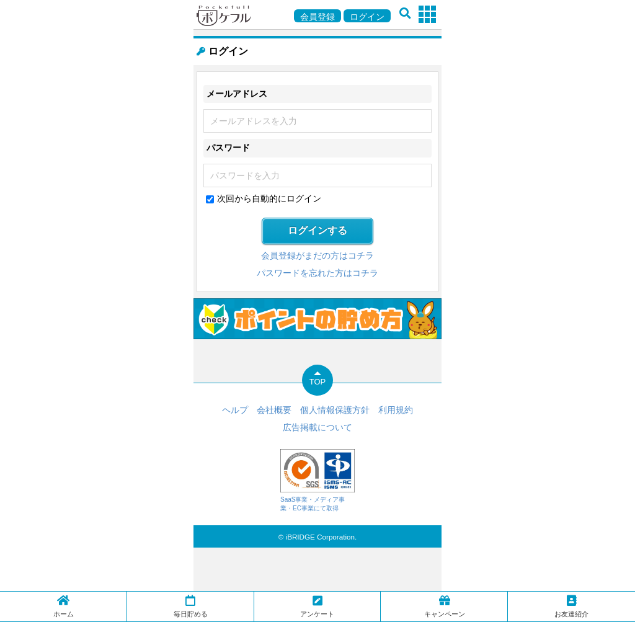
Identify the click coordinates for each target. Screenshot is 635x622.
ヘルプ (235, 410)
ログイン (367, 17)
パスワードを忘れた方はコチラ (317, 273)
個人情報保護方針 (335, 410)
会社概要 (274, 410)
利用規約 (395, 410)
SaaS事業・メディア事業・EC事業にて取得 (317, 480)
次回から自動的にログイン (269, 198)
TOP (317, 381)
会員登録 (317, 17)
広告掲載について (317, 427)
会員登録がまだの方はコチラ (317, 255)
